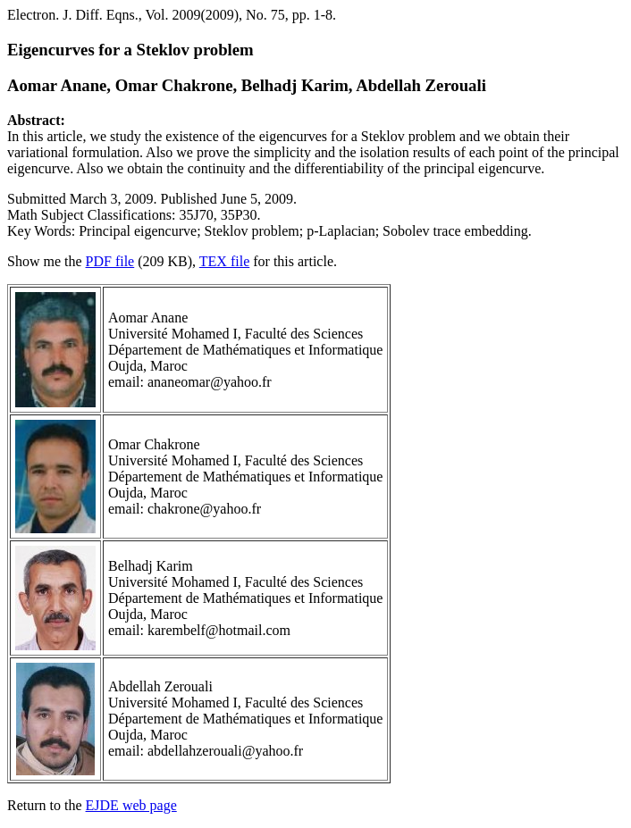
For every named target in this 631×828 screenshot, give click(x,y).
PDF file (110, 261)
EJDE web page (131, 805)
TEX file (224, 261)
